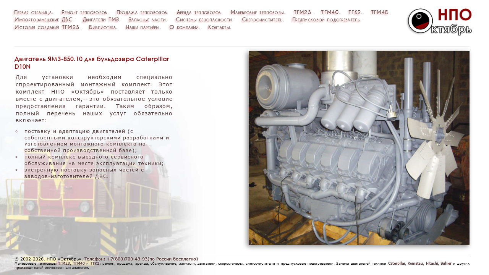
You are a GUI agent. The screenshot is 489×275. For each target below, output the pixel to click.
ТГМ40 (330, 12)
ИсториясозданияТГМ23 (47, 27)
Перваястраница (33, 12)
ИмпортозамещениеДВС (44, 19)
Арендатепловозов (199, 12)
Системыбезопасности (204, 19)
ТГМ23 (303, 12)
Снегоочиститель (262, 19)
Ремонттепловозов (84, 12)
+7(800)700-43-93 (127, 258)
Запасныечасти (147, 19)
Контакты (219, 27)
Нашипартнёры (143, 27)
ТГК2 (354, 12)
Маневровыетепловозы (257, 12)
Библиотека (102, 27)
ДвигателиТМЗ (101, 19)
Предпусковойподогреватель (326, 19)
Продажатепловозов (142, 12)
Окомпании (184, 27)
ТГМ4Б (380, 12)
